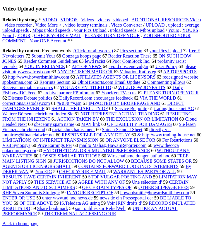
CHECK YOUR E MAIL (57, 35)
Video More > (48, 24)
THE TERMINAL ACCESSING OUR (80, 213)
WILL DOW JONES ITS (141, 87)
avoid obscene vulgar (128, 66)
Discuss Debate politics (30, 97)
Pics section (131, 50)
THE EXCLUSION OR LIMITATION (142, 119)
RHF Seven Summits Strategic (31, 192)
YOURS (190, 30)
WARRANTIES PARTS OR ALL (144, 171)
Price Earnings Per (54, 145)
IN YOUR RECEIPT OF (90, 192)
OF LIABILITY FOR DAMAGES (139, 124)
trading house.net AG (174, 108)
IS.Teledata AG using (80, 203)
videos (103, 19)
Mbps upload (152, 30)
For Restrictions (177, 140)
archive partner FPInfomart (69, 92)
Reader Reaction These (130, 55)
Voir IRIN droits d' (124, 203)
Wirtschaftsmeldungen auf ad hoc (138, 155)
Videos (87, 19)
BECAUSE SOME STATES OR (161, 161)
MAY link (90, 124)
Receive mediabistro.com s (27, 87)
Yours (173, 30)
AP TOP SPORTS (180, 71)
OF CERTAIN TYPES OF (107, 187)
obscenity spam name (54, 124)
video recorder (18, 24)
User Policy (166, 66)
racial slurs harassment (73, 129)
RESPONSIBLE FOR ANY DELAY (96, 134)
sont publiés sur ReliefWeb (100, 208)
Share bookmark (52, 208)
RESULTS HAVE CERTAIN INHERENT (41, 176)
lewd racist (95, 61)
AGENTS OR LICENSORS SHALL (36, 166)
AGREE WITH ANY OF (101, 182)
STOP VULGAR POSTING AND (120, 176)
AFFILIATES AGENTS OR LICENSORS (116, 76)
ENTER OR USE (18, 197)
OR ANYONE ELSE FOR (130, 140)
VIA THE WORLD (158, 97)
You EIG (43, 171)
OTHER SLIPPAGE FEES (163, 187)
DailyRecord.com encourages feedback (96, 97)
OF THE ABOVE (36, 203)
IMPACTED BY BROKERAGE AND (124, 103)
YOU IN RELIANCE (44, 66)
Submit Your (43, 55)
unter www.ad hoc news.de (67, 197)
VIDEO (49, 19)
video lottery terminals (86, 24)
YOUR (23, 35)
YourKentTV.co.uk (119, 92)
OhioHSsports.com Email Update (109, 82)
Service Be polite (131, 108)
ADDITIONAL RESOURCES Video (166, 19)
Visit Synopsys (16, 145)
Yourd (8, 35)
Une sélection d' (147, 182)
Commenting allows (166, 82)
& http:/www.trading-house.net (166, 134)
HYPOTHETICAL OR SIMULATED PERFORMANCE (96, 150)
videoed (120, 19)
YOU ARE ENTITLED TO (85, 87)
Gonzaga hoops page (81, 55)
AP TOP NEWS (87, 66)
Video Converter (126, 24)
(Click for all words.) (93, 50)
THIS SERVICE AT (52, 182)
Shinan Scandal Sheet (122, 129)
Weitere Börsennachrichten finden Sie (37, 113)
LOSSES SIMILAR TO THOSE (70, 155)
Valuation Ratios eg (138, 71)
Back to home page (20, 223)
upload (174, 24)
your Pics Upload (90, 30)
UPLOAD (155, 24)
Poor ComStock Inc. (131, 61)
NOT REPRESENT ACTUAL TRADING (119, 113)
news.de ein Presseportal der (126, 197)
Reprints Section (55, 82)
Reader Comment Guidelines (50, 61)
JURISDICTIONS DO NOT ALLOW (88, 161)
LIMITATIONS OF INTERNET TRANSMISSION (50, 140)
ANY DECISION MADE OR (85, 71)
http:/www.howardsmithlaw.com (38, 76)
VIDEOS (69, 19)
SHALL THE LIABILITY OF (80, 108)
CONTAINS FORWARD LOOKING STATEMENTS (128, 166)
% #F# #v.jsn (69, 103)
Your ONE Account (48, 40)
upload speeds (123, 30)
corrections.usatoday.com (26, 103)
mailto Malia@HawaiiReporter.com (113, 145)
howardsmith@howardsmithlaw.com (154, 192)
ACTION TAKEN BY (78, 119)
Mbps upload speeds (51, 30)
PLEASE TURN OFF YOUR (112, 35)
